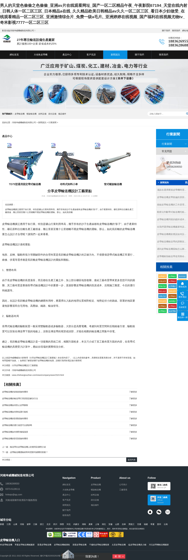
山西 (117, 524)
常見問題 (167, 151)
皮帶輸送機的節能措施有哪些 (15, 392)
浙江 (42, 524)
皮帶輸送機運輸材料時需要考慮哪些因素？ (29, 452)
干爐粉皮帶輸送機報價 (99, 545)
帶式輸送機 (115, 254)
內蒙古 (76, 524)
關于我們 (166, 30)
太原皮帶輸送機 (119, 545)
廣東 (91, 524)
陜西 (62, 524)
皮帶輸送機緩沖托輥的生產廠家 (162, 306)
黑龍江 (131, 524)
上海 (97, 524)
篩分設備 (52, 114)
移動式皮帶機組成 (162, 296)
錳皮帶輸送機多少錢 (137, 545)
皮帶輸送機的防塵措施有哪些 (15, 418)
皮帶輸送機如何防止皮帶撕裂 (15, 405)
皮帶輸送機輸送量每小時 (172, 306)
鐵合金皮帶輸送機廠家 (162, 291)
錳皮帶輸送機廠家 (172, 311)
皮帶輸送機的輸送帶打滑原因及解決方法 (20, 398)
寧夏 (152, 524)
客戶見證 (66, 500)
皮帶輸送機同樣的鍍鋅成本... (171, 219)
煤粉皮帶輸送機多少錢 (172, 291)
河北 (69, 524)
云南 (166, 524)
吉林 (124, 524)
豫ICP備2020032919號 (50, 556)
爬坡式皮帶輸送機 (162, 286)
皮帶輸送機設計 (44, 259)
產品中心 (66, 495)
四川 (55, 524)
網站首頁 (66, 484)
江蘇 (35, 524)
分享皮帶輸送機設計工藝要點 (25, 365)
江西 (9, 524)
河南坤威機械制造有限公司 (24, 122)
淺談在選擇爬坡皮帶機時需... (171, 190)
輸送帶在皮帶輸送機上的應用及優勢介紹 (28, 447)
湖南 (84, 524)
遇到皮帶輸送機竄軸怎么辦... (171, 249)
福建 (146, 524)
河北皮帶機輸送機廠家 (159, 545)
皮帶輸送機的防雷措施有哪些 (15, 438)
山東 (15, 524)
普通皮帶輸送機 (44, 545)
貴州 (159, 524)
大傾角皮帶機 (68, 490)
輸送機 (11, 244)
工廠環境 (123, 490)
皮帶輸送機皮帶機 (172, 296)
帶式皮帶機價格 (162, 301)
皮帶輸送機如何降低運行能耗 (15, 412)
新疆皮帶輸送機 (79, 545)
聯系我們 (176, 30)
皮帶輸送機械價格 (62, 545)
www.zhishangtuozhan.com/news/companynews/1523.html (38, 375)
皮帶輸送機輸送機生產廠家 (172, 276)
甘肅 (139, 524)
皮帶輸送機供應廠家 (162, 311)
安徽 (110, 524)
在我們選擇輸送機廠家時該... (171, 227)
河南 (22, 524)
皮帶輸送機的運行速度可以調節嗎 (17, 425)
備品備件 (62, 114)
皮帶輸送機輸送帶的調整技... (171, 241)
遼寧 (29, 524)
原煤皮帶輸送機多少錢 (162, 281)
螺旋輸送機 (31, 114)
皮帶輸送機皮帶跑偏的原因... (171, 197)
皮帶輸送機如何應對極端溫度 (15, 432)
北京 (49, 524)
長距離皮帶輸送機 (68, 254)
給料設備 (42, 114)
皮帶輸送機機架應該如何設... (171, 234)
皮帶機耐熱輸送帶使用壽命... (171, 256)
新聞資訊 (42, 122)
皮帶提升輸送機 (162, 276)
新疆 (2, 524)
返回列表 (132, 460)
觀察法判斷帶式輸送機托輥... (171, 212)
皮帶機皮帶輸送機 (172, 286)
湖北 (104, 524)
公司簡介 (123, 484)
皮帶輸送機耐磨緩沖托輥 (172, 281)
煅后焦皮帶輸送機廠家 (182, 276)
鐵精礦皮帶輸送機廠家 (172, 301)
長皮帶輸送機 (15, 280)
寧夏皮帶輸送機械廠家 (25, 545)
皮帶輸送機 (20, 114)
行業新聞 (52, 122)
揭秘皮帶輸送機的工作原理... (171, 204)
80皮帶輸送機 (6, 545)
